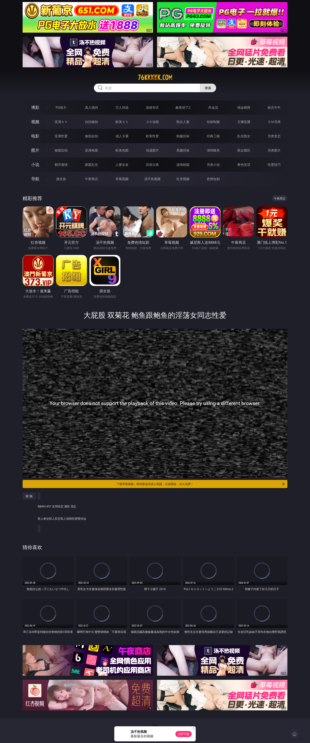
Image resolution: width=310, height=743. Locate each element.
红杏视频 (182, 179)
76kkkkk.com (155, 77)
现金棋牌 (243, 107)
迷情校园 (182, 164)
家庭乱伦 (91, 164)
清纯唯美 (213, 150)
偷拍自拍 (91, 136)
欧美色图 (122, 150)
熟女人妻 (182, 122)
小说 (35, 164)
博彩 (35, 107)
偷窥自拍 (61, 150)
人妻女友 (122, 164)
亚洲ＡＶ (61, 122)
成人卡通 (122, 136)
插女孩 (61, 179)
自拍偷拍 (91, 122)
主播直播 (243, 122)
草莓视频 (122, 179)
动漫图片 (152, 150)
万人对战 (122, 107)
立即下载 (183, 734)
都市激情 (61, 164)
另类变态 (274, 136)
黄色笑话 (243, 164)
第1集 (29, 496)
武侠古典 (152, 164)
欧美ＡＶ (122, 122)
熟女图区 (243, 150)
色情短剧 (213, 179)
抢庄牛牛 (274, 107)
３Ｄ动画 (152, 122)
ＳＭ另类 (274, 122)
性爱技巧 (274, 164)
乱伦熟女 (243, 136)
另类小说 (213, 164)
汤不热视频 (152, 179)
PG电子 (61, 107)
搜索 (208, 88)
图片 (35, 150)
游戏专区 (152, 107)
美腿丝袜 (182, 150)
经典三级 (213, 136)
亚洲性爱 (61, 136)
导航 (35, 179)
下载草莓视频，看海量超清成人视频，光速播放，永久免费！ (201, 484)
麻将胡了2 (182, 107)
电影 (35, 136)
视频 (35, 121)
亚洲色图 (91, 150)
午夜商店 (91, 179)
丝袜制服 (213, 122)
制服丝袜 (182, 136)
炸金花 (213, 107)
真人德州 (91, 107)
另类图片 (274, 150)
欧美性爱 (152, 136)
